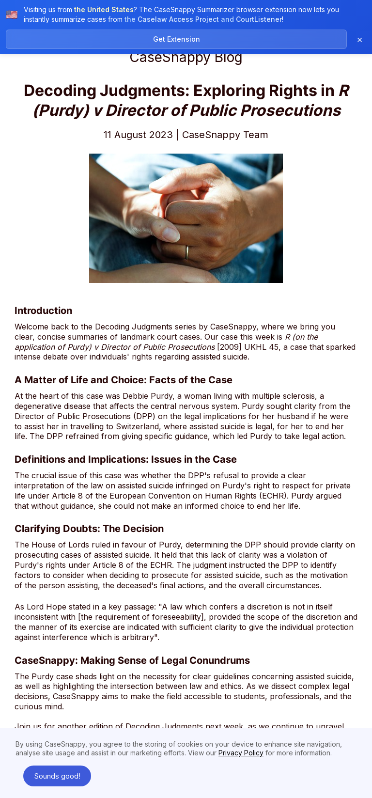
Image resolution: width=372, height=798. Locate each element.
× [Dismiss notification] (359, 36)
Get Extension (176, 36)
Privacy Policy (241, 753)
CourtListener (259, 16)
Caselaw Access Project (178, 16)
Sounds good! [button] (57, 776)
